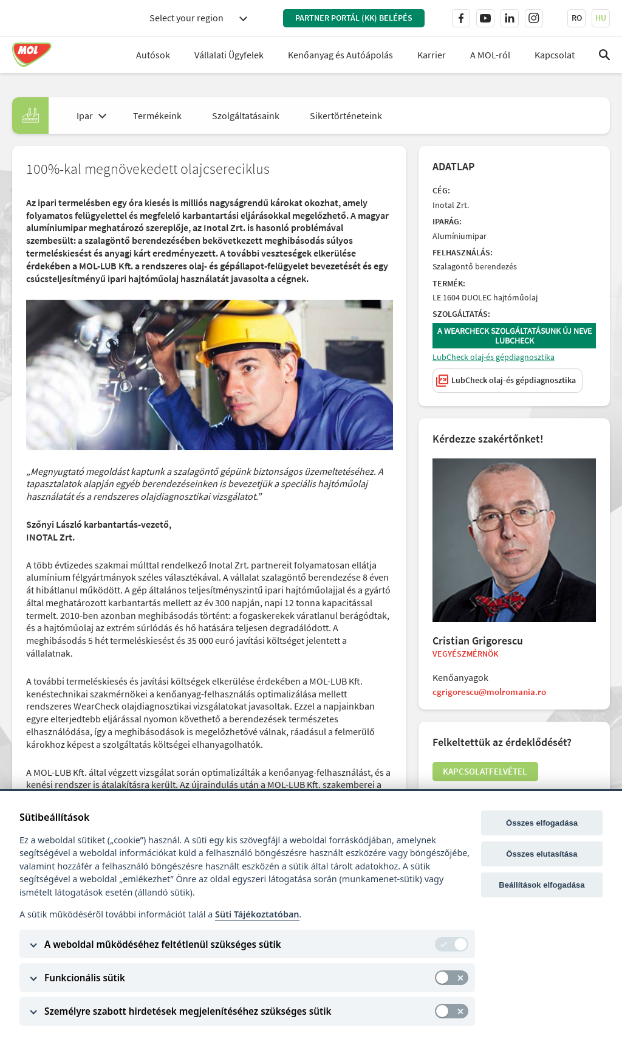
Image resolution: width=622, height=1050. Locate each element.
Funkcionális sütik (84, 978)
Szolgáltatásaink (245, 115)
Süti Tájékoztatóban (257, 914)
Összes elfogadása (542, 822)
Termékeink (157, 115)
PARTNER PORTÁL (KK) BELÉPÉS (353, 17)
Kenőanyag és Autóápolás (340, 55)
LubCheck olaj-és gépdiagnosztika (495, 358)
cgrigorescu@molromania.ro (493, 694)
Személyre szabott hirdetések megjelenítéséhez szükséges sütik (187, 1011)
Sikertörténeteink (346, 115)
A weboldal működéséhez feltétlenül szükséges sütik (162, 944)
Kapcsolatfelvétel (488, 776)
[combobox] (198, 18)
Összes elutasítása (541, 853)
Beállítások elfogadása (541, 884)
